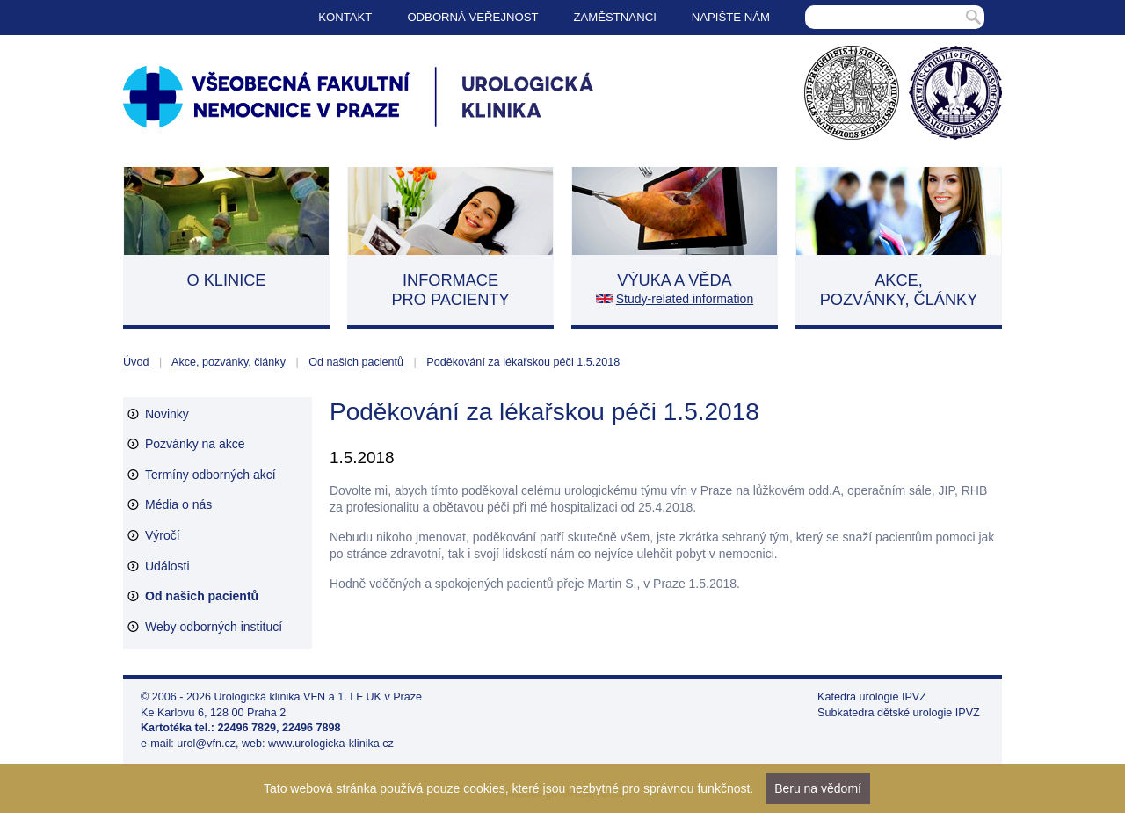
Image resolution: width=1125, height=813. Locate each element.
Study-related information (684, 299)
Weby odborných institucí (213, 627)
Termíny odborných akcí (210, 475)
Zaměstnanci (615, 17)
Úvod (136, 362)
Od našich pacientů (355, 362)
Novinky (167, 414)
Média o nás (178, 504)
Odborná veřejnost (472, 17)
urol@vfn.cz (206, 743)
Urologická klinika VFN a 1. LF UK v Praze (318, 697)
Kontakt (345, 17)
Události (167, 566)
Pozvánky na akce (195, 444)
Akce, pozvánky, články (228, 362)
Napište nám (731, 17)
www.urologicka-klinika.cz (331, 743)
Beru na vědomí (817, 788)
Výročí (162, 535)
